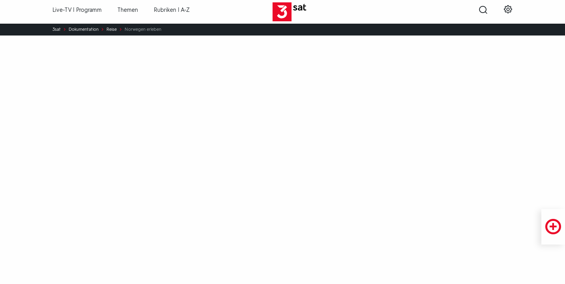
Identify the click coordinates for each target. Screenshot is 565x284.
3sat (56, 29)
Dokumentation (84, 29)
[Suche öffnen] (483, 12)
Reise (111, 29)
